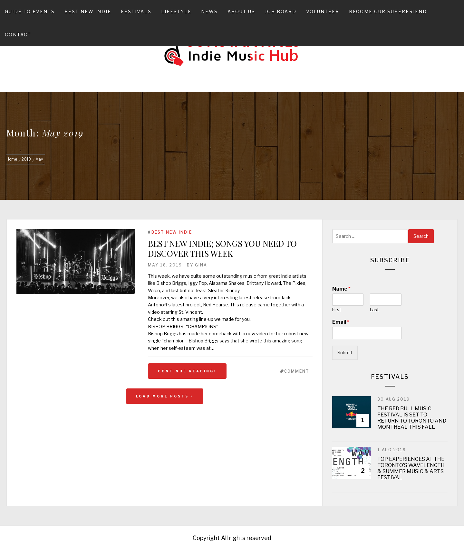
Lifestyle (176, 11)
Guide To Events (30, 11)
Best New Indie (87, 11)
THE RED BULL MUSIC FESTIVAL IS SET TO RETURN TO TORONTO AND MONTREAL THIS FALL (411, 418)
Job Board (280, 11)
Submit (345, 352)
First (336, 309)
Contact (18, 34)
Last (374, 309)
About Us (241, 11)
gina (201, 265)
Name (341, 289)
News (209, 11)
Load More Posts (164, 396)
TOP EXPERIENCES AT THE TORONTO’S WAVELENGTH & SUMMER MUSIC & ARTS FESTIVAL (411, 468)
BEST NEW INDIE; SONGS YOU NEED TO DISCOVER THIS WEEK (222, 248)
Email (340, 322)
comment (296, 371)
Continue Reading (187, 371)
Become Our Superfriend (388, 11)
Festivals (136, 11)
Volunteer (322, 11)
